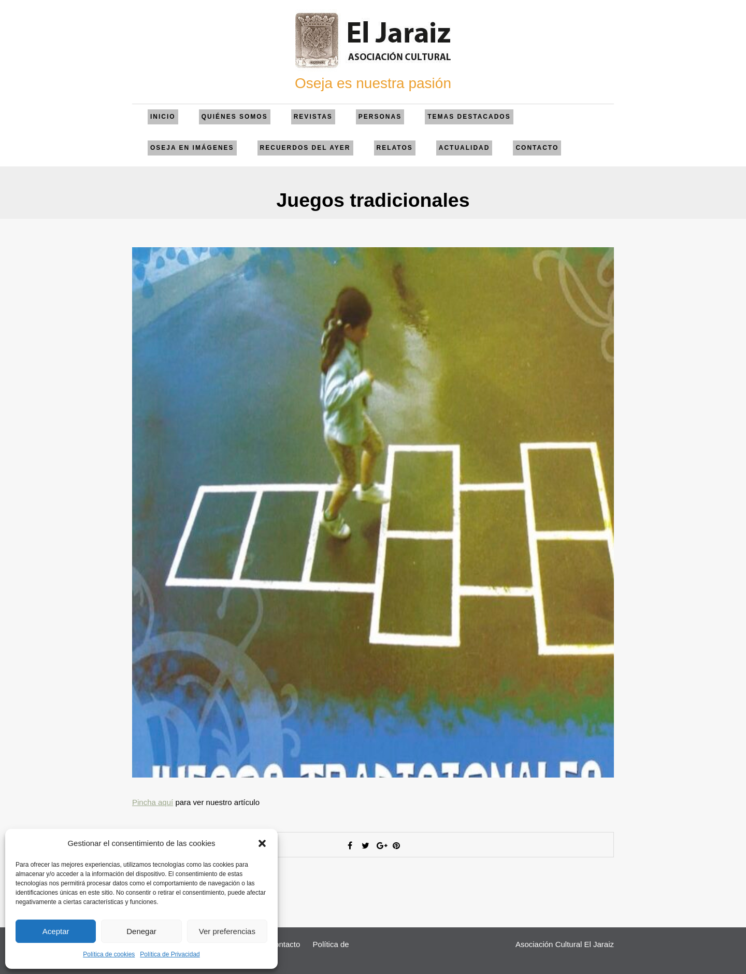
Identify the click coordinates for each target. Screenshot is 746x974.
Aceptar (55, 931)
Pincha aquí (152, 802)
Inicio (163, 116)
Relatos (395, 147)
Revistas (313, 116)
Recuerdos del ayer (305, 147)
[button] (262, 843)
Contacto (536, 147)
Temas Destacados (468, 116)
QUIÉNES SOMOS (235, 116)
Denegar (141, 931)
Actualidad (464, 147)
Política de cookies (109, 954)
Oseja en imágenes (192, 147)
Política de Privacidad (169, 954)
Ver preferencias (227, 931)
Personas (379, 116)
